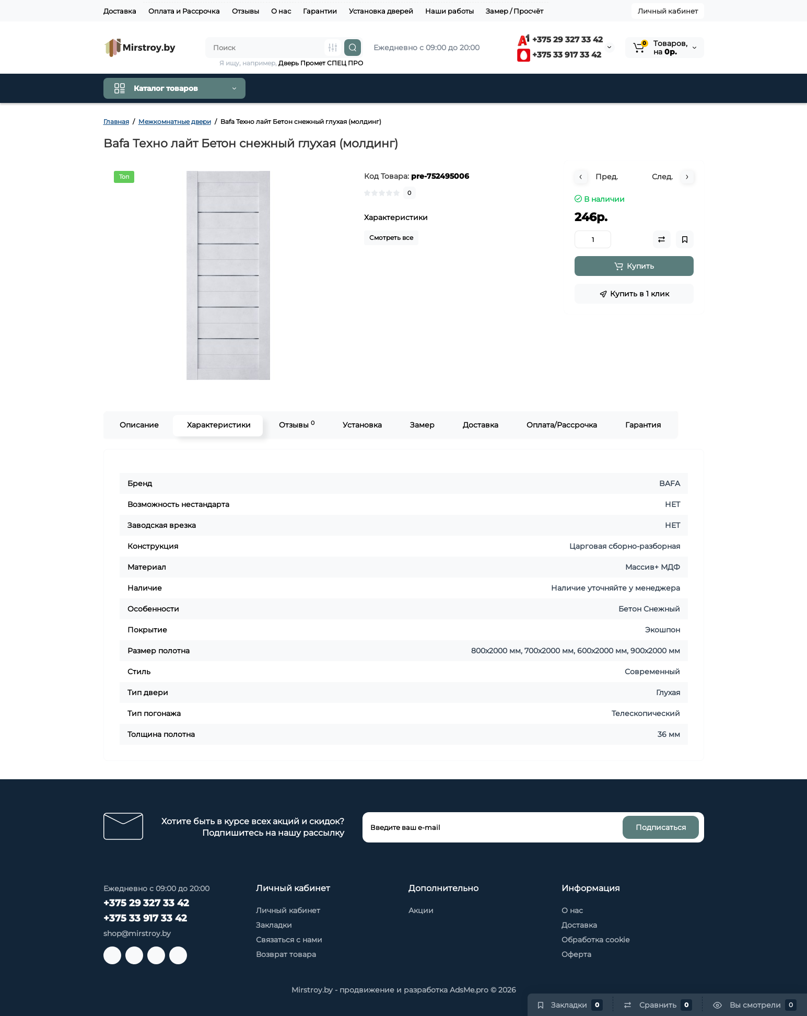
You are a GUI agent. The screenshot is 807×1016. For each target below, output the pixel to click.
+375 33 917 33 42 (559, 55)
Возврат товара (286, 954)
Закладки (274, 925)
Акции (421, 910)
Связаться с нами (289, 939)
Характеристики (218, 425)
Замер (421, 425)
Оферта (576, 954)
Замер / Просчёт (514, 11)
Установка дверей (381, 11)
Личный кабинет (668, 11)
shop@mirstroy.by (137, 933)
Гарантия (642, 425)
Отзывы (245, 11)
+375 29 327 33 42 (560, 39)
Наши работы (449, 11)
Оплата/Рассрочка (560, 425)
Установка (361, 425)
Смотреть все (391, 237)
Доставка (119, 11)
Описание (138, 425)
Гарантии (320, 11)
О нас (281, 11)
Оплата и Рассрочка (184, 11)
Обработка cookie (595, 939)
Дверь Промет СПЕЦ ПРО (320, 63)
